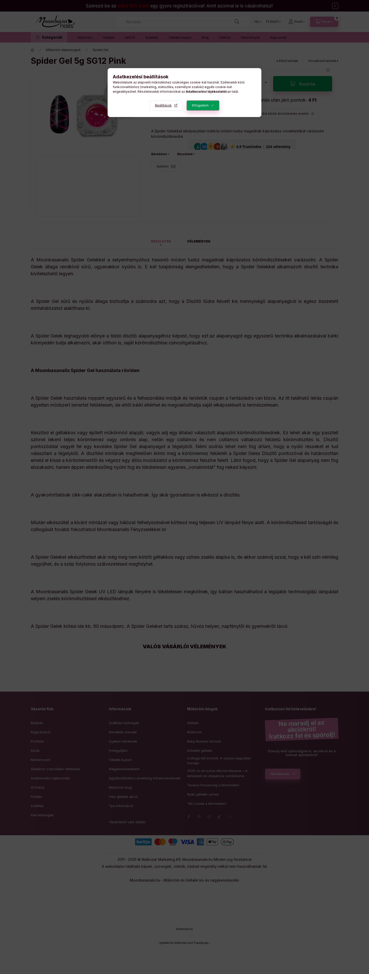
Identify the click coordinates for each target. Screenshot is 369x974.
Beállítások (163, 105)
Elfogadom (200, 105)
